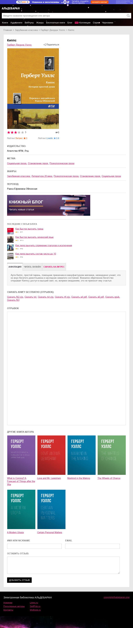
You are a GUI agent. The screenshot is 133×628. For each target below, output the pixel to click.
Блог (70, 22)
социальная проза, (17, 163)
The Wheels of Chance (108, 478)
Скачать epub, (112, 297)
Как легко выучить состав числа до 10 (35, 253)
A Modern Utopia (15, 532)
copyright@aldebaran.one (117, 597)
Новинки (7, 602)
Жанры (40, 22)
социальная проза (111, 176)
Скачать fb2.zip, (15, 297)
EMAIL (68, 540)
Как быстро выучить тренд (29, 229)
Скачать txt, (31, 297)
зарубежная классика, (19, 176)
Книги (5, 22)
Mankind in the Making (78, 478)
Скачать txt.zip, (46, 297)
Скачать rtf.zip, (62, 297)
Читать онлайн (32, 267)
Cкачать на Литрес (54, 267)
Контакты (8, 610)
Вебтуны (29, 22)
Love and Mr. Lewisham (49, 478)
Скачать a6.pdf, (96, 297)
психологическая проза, (66, 176)
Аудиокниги (16, 22)
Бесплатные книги (55, 22)
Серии (96, 22)
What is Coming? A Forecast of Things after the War (21, 481)
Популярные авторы (14, 606)
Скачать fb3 (13, 300)
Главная (7, 30)
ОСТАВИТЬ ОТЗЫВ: (18, 553)
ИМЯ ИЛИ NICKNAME (18, 540)
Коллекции (85, 22)
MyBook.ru (35, 610)
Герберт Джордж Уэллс (53, 30)
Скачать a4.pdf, (79, 297)
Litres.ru (34, 602)
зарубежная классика (26, 30)
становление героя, (38, 163)
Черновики (107, 22)
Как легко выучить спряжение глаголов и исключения (43, 245)
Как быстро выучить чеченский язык (34, 237)
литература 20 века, (42, 176)
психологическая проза (62, 163)
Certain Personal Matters (49, 532)
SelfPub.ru (35, 606)
